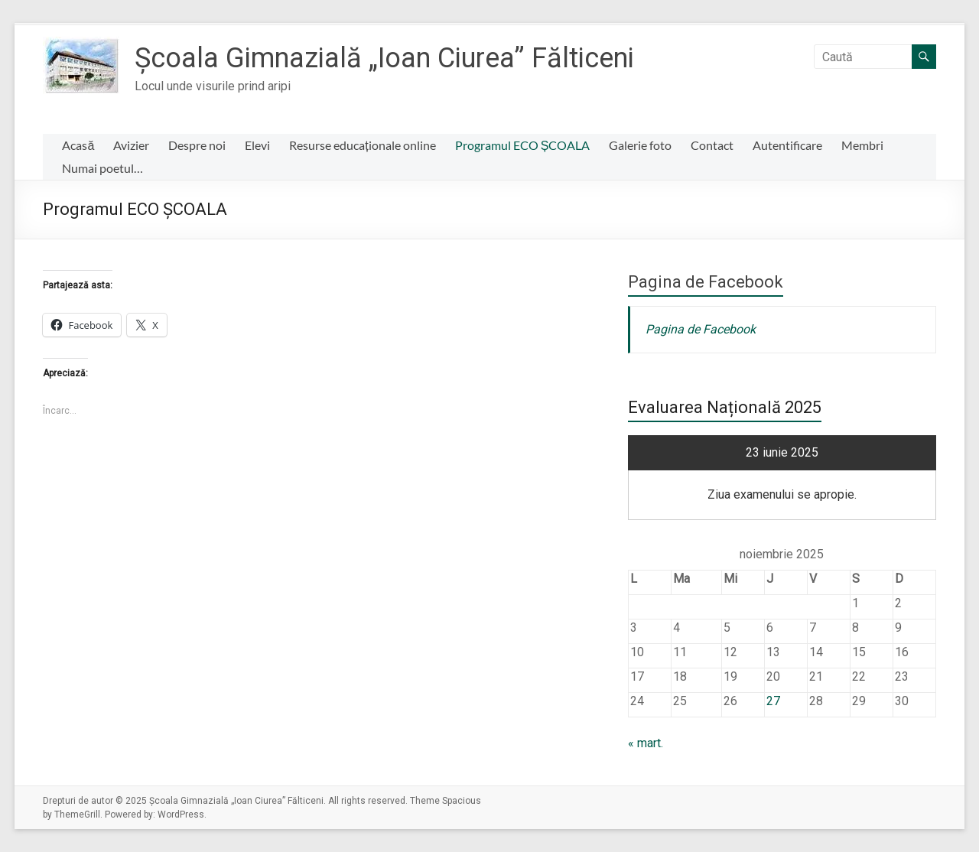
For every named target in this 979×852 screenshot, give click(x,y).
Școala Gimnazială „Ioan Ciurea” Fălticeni (384, 58)
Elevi (257, 145)
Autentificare (787, 145)
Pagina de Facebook (705, 281)
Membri (862, 145)
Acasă (78, 145)
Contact (712, 145)
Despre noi (197, 145)
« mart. (645, 743)
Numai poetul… (102, 168)
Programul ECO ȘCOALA (522, 145)
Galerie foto (640, 145)
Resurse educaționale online (362, 145)
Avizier (131, 145)
